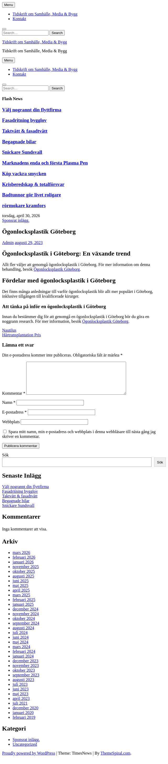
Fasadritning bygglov (24, 120)
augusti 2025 (23, 582)
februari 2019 (24, 723)
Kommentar (13, 399)
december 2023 (25, 667)
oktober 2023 (24, 676)
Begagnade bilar (19, 141)
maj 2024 (20, 648)
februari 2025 (24, 606)
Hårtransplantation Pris (21, 335)
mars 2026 (21, 559)
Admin (8, 242)
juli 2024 (20, 639)
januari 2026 (23, 568)
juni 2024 (21, 643)
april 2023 (21, 705)
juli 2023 (20, 690)
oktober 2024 (24, 624)
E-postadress (14, 418)
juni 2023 (21, 695)
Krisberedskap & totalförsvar (33, 184)
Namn (8, 408)
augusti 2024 (23, 634)
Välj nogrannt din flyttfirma (31, 109)
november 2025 (26, 573)
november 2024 (26, 620)
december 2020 (25, 714)
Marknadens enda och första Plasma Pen (45, 163)
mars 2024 (21, 653)
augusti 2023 (23, 686)
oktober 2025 (24, 577)
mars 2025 (21, 601)
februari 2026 (24, 563)
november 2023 (26, 672)
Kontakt (19, 18)
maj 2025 (20, 592)
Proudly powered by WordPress (28, 759)
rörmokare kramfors (24, 205)
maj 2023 (20, 700)
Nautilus (9, 330)
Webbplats (11, 428)
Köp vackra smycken (24, 173)
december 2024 (25, 615)
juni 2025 (21, 587)
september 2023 (26, 681)
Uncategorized (25, 750)
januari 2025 (23, 610)
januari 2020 (23, 719)
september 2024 (26, 629)
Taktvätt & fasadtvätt (24, 131)
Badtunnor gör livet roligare (31, 194)
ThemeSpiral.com (115, 759)
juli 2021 (20, 709)
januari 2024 (23, 662)
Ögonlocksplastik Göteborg (57, 269)
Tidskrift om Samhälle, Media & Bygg (45, 14)
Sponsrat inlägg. (15, 220)
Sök (5, 461)
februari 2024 (24, 657)
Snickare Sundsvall (22, 152)
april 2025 (21, 596)
